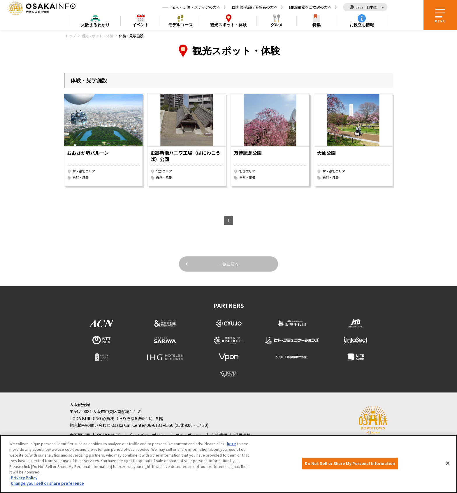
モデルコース (180, 25)
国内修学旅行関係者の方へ (254, 7)
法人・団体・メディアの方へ (195, 7)
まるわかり (95, 25)
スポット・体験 (228, 25)
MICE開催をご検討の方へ (310, 7)
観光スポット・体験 (97, 35)
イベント (140, 25)
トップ (70, 35)
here (231, 443)
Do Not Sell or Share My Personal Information (350, 463)
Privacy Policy (24, 477)
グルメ (276, 25)
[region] (228, 464)
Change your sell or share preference (47, 483)
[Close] (447, 463)
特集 (316, 25)
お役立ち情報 (361, 25)
